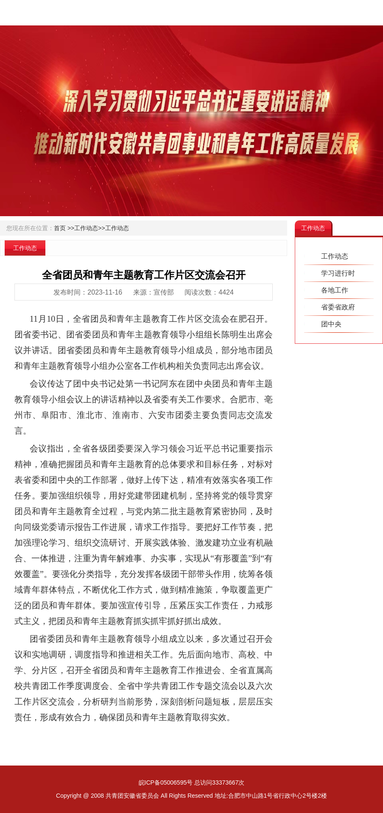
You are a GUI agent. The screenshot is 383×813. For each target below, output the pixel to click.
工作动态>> (89, 228)
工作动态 (117, 228)
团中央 (331, 324)
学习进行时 (338, 273)
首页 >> (64, 228)
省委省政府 (338, 307)
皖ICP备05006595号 (166, 782)
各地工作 (334, 290)
